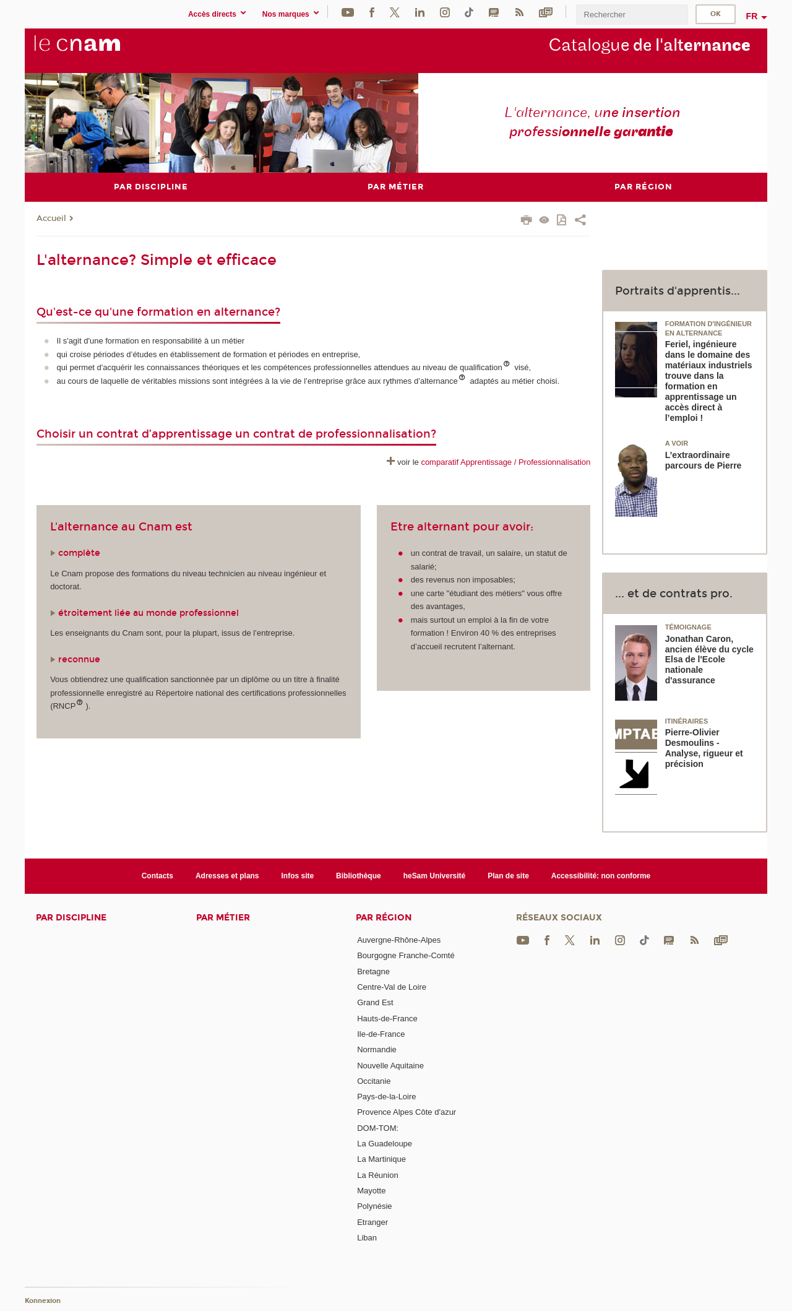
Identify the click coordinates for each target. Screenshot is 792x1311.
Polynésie (374, 1206)
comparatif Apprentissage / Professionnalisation (505, 462)
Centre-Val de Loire (391, 986)
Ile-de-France (381, 1033)
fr (752, 16)
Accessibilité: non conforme (601, 875)
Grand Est (375, 1002)
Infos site (298, 875)
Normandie (377, 1049)
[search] (631, 14)
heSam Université (434, 875)
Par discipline (71, 917)
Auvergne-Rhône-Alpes (399, 940)
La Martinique (381, 1159)
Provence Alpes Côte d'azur (406, 1112)
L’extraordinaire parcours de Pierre (703, 460)
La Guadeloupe (384, 1143)
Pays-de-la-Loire (386, 1096)
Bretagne (373, 971)
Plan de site (508, 875)
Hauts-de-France (387, 1018)
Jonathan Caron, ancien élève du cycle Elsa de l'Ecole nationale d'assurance (709, 659)
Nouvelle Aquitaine (390, 1065)
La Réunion (377, 1174)
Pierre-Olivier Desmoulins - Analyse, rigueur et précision (704, 748)
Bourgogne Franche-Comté (406, 955)
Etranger (372, 1221)
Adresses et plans (227, 875)
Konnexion (43, 1300)
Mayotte (371, 1190)
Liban (367, 1237)
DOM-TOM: (377, 1127)
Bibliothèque (358, 875)
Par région (383, 917)
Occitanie (373, 1080)
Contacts (157, 875)
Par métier (223, 917)
